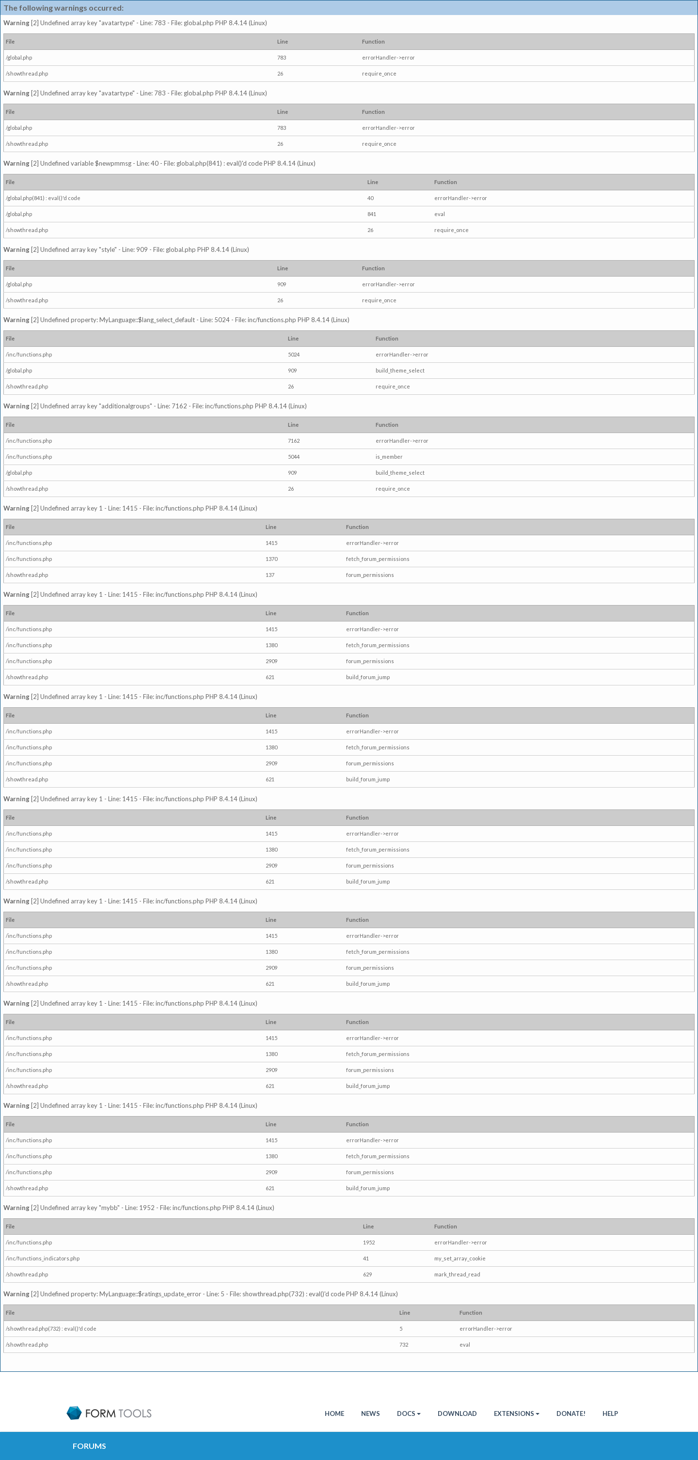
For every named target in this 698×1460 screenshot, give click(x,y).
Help (610, 1413)
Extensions (516, 1413)
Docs (409, 1413)
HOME (334, 1413)
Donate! (571, 1413)
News (370, 1413)
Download (457, 1413)
